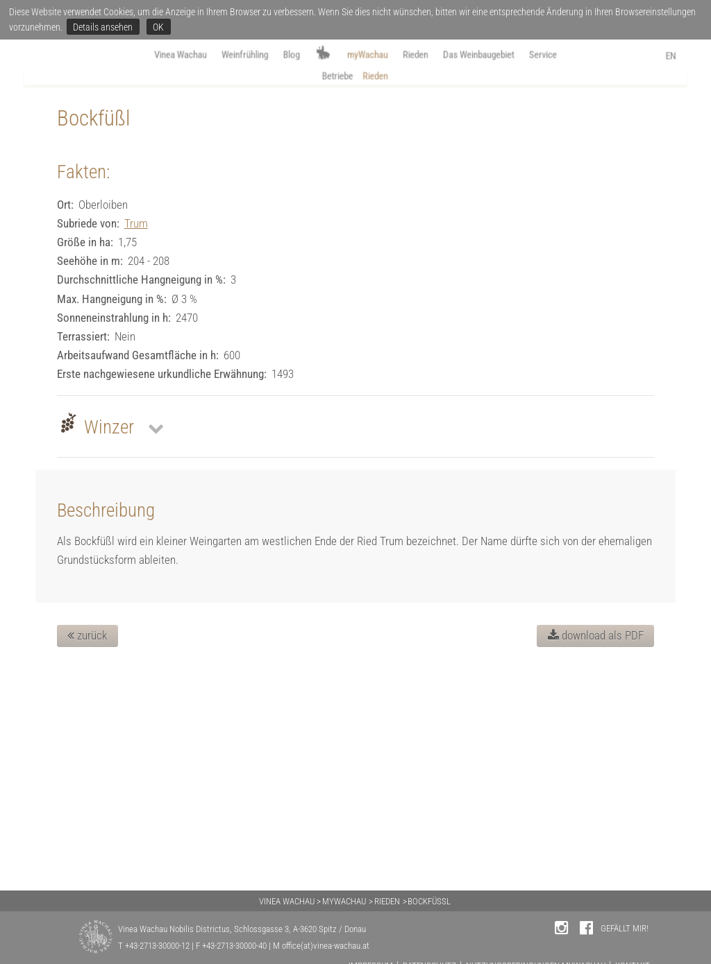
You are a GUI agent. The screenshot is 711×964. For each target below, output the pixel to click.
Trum (136, 437)
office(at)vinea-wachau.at (325, 945)
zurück (87, 850)
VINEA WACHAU (287, 901)
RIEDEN (387, 901)
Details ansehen (103, 27)
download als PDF (596, 850)
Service (580, 56)
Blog (280, 56)
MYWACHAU (344, 901)
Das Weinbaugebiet (503, 56)
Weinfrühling (224, 56)
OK (158, 27)
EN (692, 57)
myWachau (369, 56)
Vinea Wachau (146, 56)
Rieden (426, 56)
